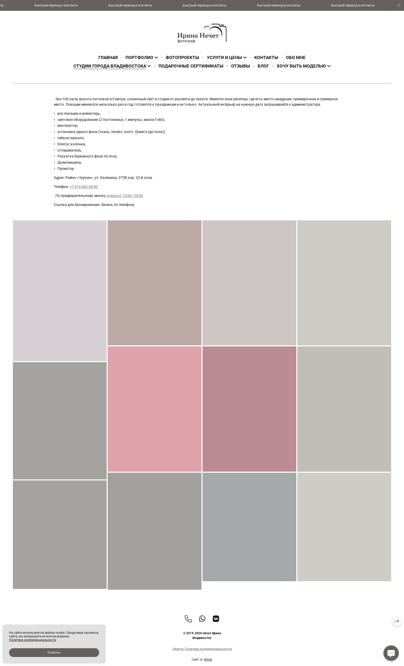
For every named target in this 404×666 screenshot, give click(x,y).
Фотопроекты (182, 57)
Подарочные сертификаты (190, 66)
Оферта (177, 658)
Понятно (54, 652)
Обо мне (296, 57)
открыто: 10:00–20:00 (124, 196)
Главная (108, 57)
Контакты (266, 57)
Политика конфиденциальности (208, 658)
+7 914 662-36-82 (84, 187)
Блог (263, 66)
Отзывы (240, 66)
